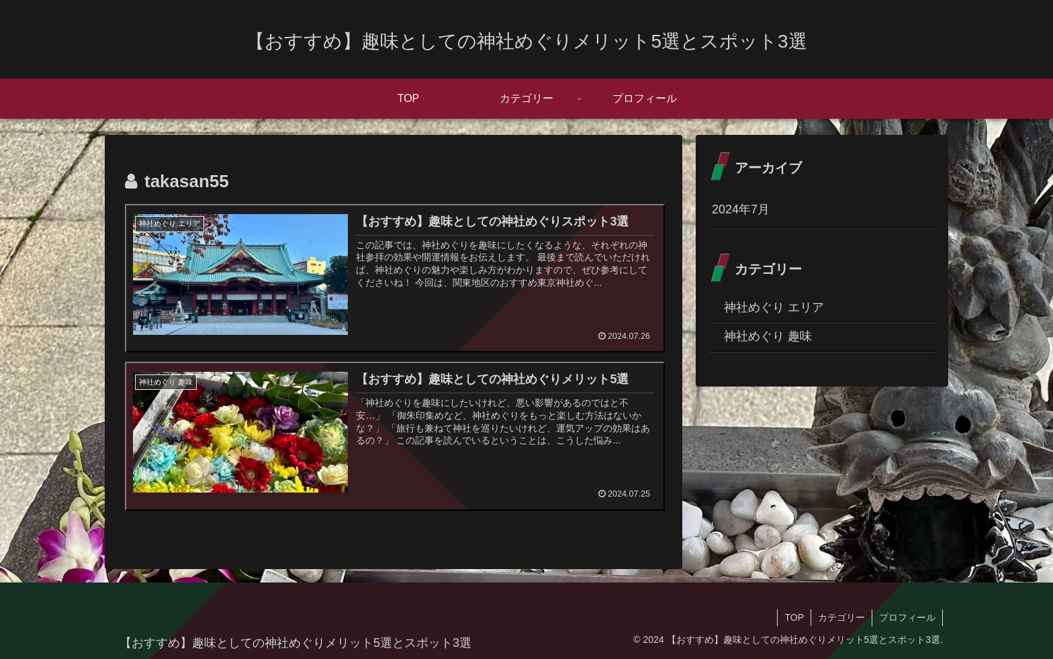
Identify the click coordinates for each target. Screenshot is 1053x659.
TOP (794, 617)
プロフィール (907, 617)
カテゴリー (841, 617)
